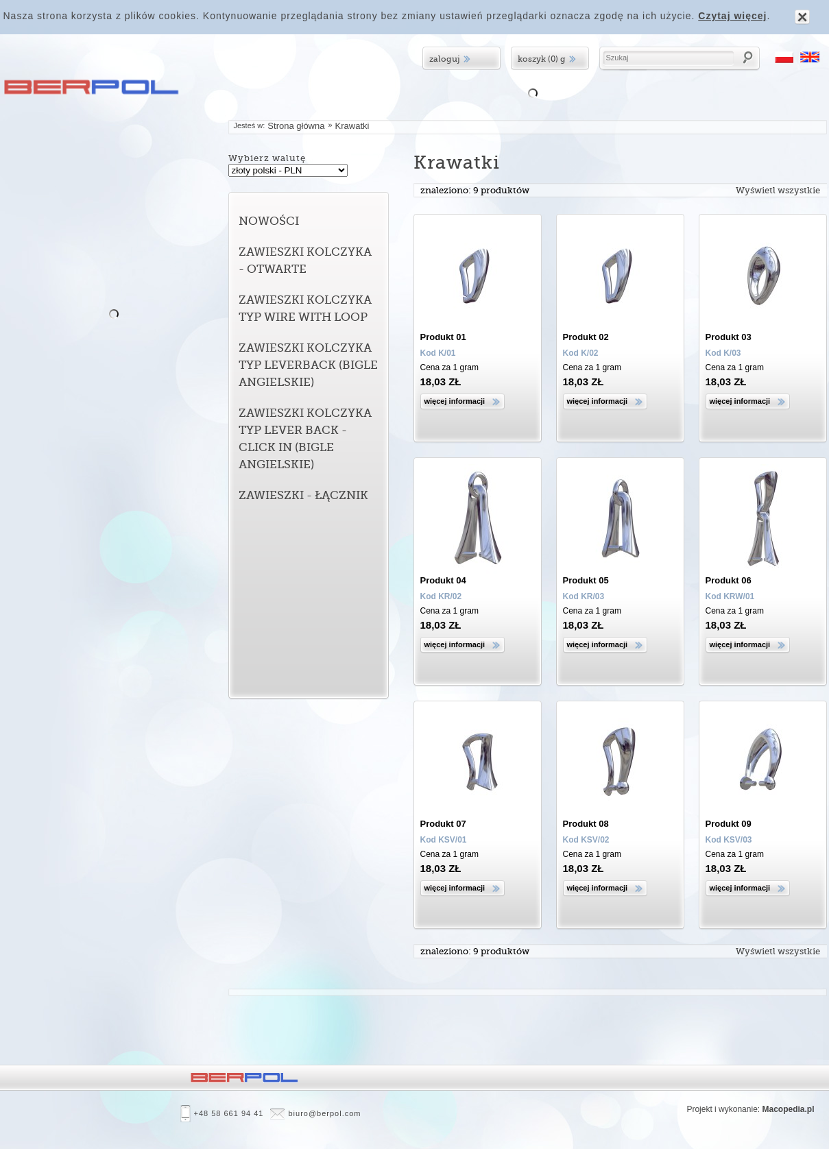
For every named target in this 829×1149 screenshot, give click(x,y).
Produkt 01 (443, 337)
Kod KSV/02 (586, 840)
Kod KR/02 (441, 596)
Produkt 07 (443, 824)
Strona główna (295, 126)
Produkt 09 (729, 824)
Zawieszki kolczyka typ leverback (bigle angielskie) (308, 365)
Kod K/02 (581, 353)
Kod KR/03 (584, 596)
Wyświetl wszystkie (778, 190)
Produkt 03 (729, 337)
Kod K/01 (438, 353)
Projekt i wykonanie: (750, 1109)
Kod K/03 (723, 353)
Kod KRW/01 (730, 596)
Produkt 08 (586, 824)
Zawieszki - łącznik (303, 495)
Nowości (269, 221)
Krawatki (352, 126)
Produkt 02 (586, 337)
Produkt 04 (443, 580)
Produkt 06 (729, 580)
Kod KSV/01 (443, 840)
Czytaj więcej (732, 15)
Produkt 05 (586, 580)
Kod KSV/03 (729, 840)
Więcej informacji (454, 401)
